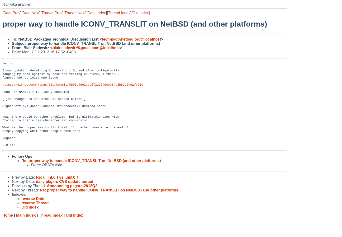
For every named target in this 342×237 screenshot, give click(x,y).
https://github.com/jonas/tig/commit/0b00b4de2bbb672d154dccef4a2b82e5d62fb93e (72, 89)
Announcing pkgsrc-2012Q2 (72, 203)
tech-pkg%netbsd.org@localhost (131, 39)
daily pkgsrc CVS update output (64, 199)
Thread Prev (52, 13)
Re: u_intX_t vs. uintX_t (57, 194)
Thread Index (119, 13)
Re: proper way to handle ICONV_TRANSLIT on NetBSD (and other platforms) (91, 178)
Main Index (26, 232)
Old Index (141, 13)
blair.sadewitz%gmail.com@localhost (86, 48)
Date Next (30, 13)
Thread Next (74, 13)
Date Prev (11, 13)
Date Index (96, 13)
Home (7, 232)
